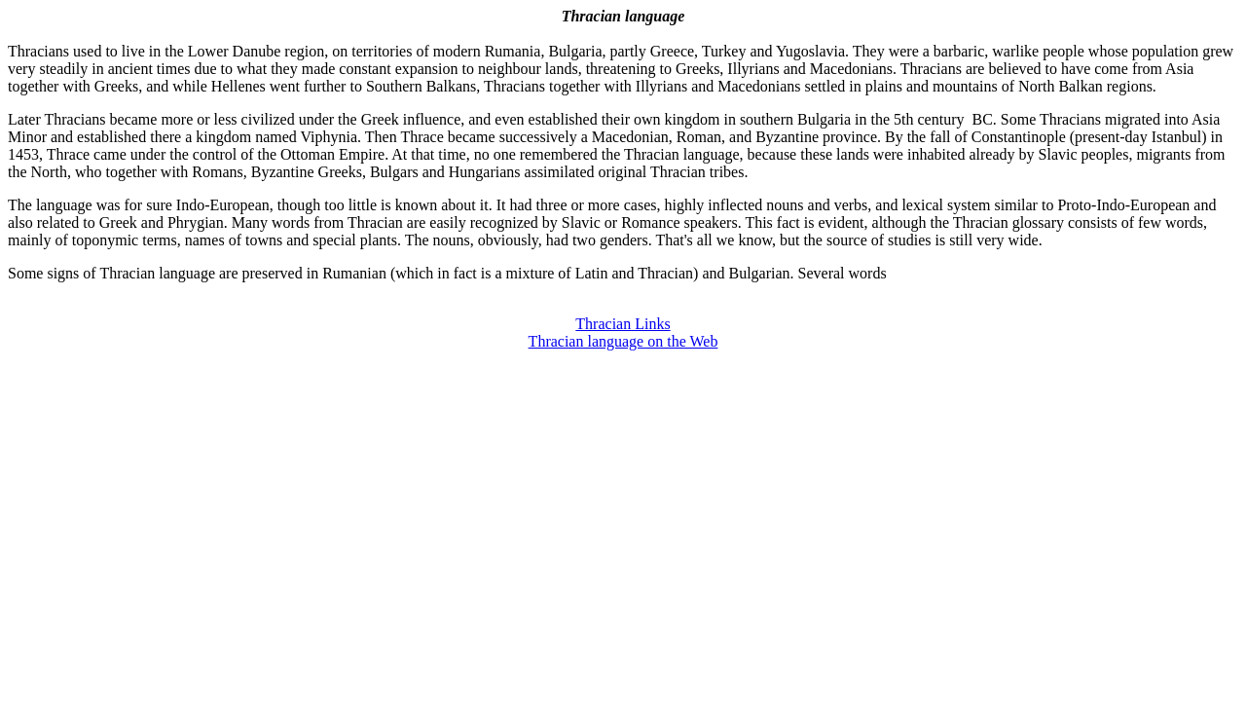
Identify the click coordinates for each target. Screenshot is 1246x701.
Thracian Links (622, 323)
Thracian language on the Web (623, 341)
